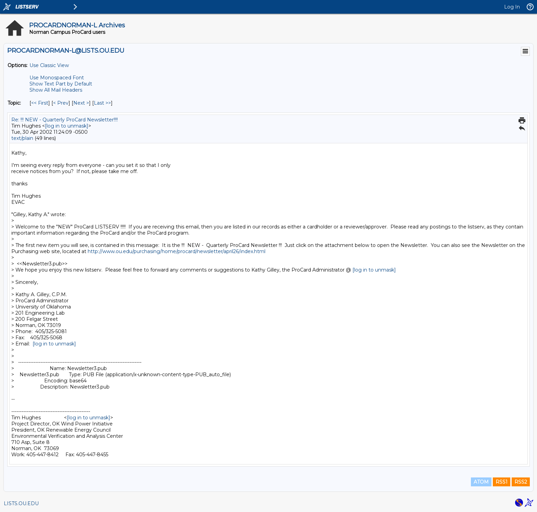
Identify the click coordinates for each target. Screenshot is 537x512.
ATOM (481, 482)
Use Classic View (49, 65)
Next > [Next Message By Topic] (81, 103)
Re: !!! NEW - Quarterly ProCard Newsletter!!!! (64, 120)
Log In (512, 7)
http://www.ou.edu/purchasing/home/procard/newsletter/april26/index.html (176, 251)
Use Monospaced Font (56, 78)
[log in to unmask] (66, 126)
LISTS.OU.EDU (21, 503)
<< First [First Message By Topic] (39, 103)
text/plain (22, 138)
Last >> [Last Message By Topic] (102, 103)
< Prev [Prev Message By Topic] (60, 103)
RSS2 (520, 482)
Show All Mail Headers (55, 90)
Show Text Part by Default (60, 84)
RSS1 (502, 482)
